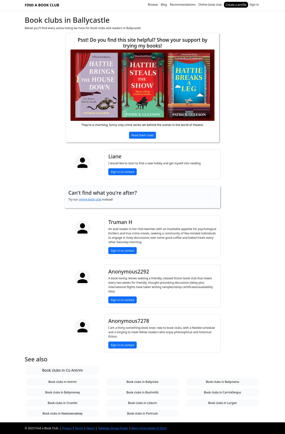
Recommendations (183, 5)
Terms (79, 428)
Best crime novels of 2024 (148, 428)
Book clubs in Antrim (62, 382)
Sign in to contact (122, 172)
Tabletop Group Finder (113, 428)
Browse (153, 5)
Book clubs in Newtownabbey (63, 413)
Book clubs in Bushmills (143, 392)
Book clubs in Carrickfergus (222, 392)
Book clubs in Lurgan (222, 403)
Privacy (67, 428)
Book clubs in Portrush (142, 413)
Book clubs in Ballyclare (142, 382)
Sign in (254, 5)
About (90, 428)
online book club (90, 199)
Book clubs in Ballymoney (62, 392)
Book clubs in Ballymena (222, 382)
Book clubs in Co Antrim (62, 370)
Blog (164, 5)
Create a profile (236, 5)
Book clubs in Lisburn (142, 403)
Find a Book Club (42, 5)
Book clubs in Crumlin (62, 403)
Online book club (210, 5)
